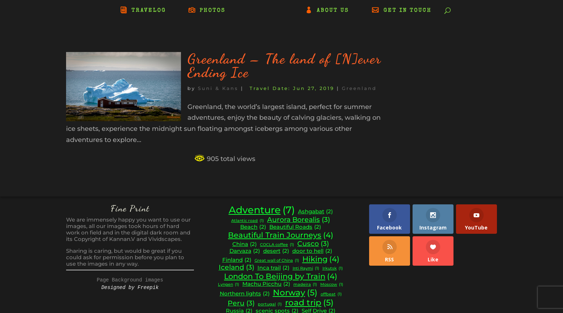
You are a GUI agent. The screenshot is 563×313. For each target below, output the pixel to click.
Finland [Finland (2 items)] (236, 260)
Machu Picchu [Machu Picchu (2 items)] (266, 284)
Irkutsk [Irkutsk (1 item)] (332, 268)
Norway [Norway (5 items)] (295, 293)
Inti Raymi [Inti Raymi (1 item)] (306, 268)
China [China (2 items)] (244, 244)
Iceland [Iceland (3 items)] (236, 267)
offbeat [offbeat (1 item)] (331, 294)
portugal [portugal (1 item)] (270, 304)
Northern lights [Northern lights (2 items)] (245, 293)
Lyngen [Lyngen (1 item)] (228, 285)
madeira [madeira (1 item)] (305, 285)
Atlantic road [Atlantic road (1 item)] (247, 221)
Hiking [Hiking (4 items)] (320, 259)
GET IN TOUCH (407, 10)
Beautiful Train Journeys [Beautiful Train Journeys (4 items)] (280, 235)
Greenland (359, 88)
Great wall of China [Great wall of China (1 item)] (277, 261)
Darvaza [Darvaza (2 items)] (244, 251)
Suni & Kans (218, 88)
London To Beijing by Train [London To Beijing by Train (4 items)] (280, 276)
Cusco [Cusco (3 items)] (313, 244)
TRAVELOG (148, 10)
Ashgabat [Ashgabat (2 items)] (315, 211)
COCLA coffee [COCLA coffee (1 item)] (277, 245)
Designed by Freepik (130, 287)
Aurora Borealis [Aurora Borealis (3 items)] (298, 220)
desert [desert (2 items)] (276, 251)
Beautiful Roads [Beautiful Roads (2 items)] (295, 227)
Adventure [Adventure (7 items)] (262, 210)
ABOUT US (333, 10)
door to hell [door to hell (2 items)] (312, 251)
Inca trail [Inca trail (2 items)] (273, 268)
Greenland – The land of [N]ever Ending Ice (284, 66)
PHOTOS (212, 10)
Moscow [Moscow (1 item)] (331, 285)
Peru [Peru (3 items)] (241, 303)
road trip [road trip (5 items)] (309, 303)
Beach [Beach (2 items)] (253, 227)
